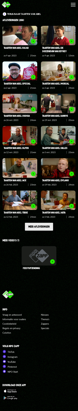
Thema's (45, 319)
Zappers (45, 323)
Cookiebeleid (9, 323)
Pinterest (9, 366)
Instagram (9, 356)
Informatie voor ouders (14, 319)
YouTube (9, 361)
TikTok (8, 351)
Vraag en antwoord (12, 314)
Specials (45, 328)
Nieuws (45, 314)
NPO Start (10, 371)
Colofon (6, 332)
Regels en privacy (11, 328)
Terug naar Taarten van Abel (24, 14)
